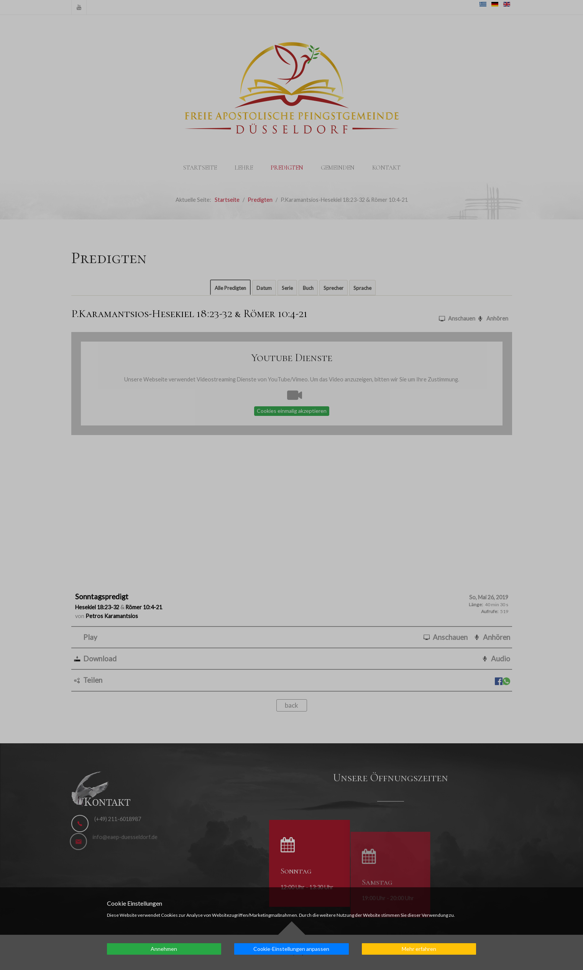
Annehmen (164, 948)
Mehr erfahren (419, 948)
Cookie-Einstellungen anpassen (291, 948)
